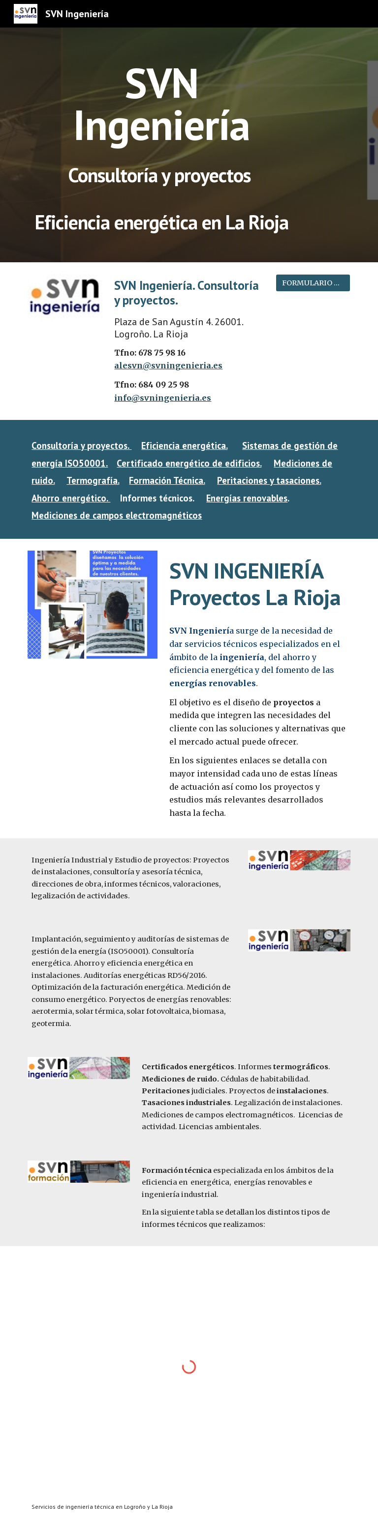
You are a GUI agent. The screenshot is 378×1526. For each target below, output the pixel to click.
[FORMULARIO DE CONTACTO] (312, 282)
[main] (161, 124)
